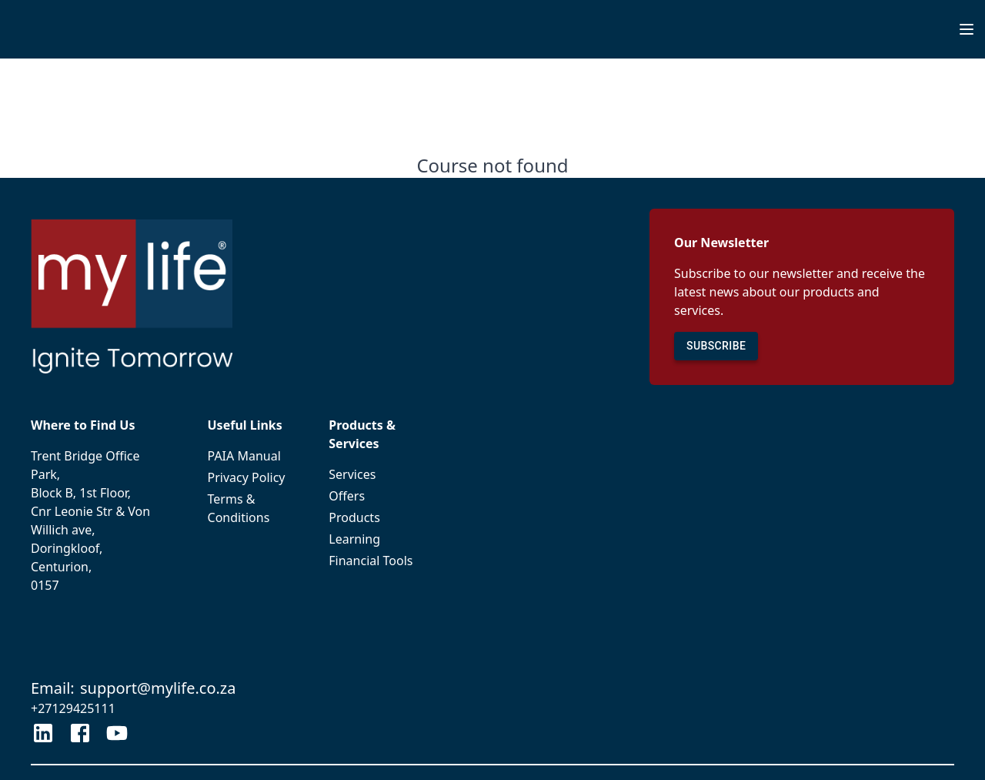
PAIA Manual (250, 456)
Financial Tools (374, 560)
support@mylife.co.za (158, 688)
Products (374, 517)
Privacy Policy (250, 477)
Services (374, 474)
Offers (374, 496)
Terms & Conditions (250, 508)
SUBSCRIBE (716, 346)
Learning (374, 539)
